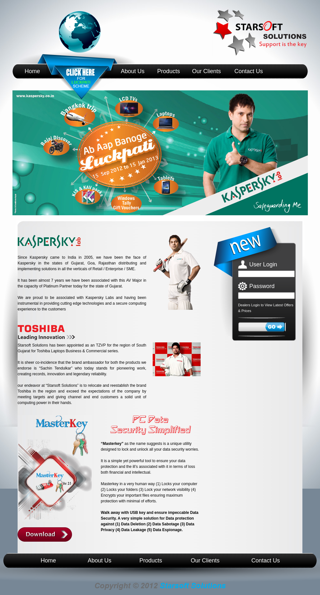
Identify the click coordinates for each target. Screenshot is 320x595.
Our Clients (206, 71)
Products (168, 71)
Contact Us (248, 71)
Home (32, 71)
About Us (132, 71)
